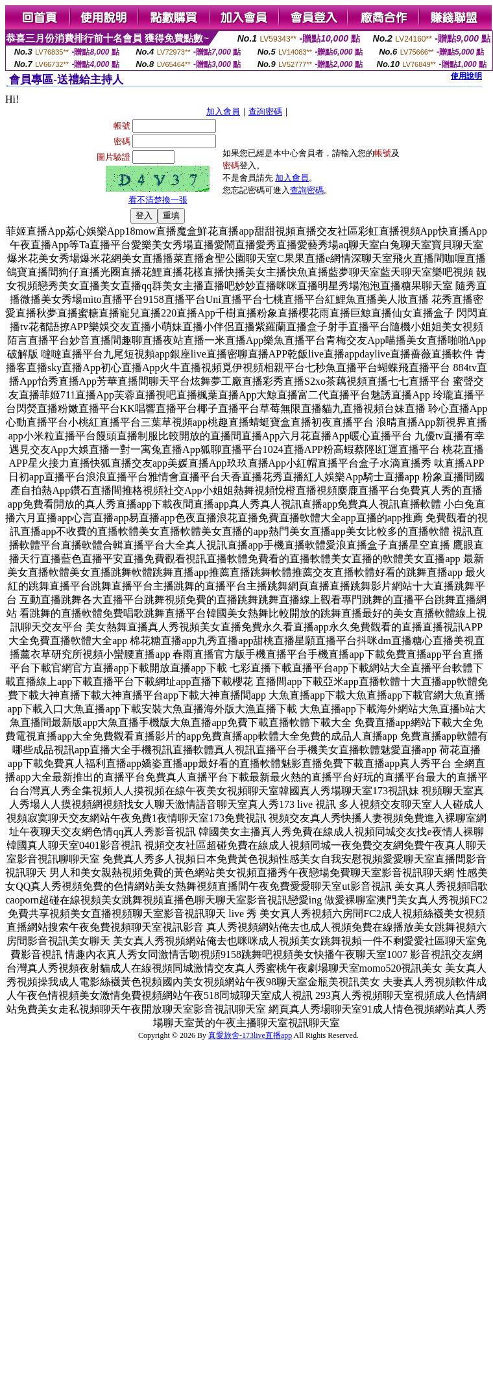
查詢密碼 (265, 111)
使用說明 (466, 76)
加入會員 (223, 111)
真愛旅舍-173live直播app (250, 1035)
